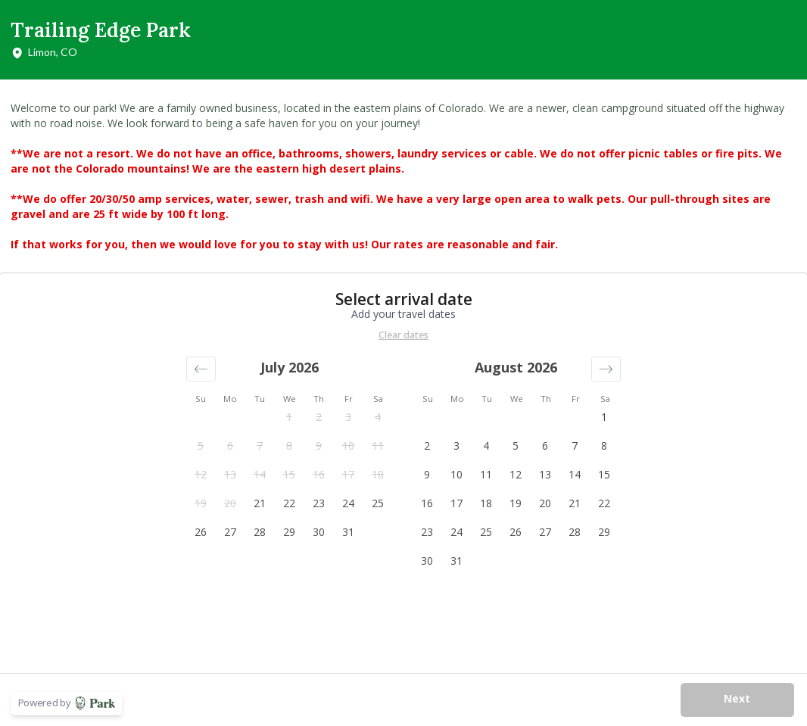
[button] (201, 369)
